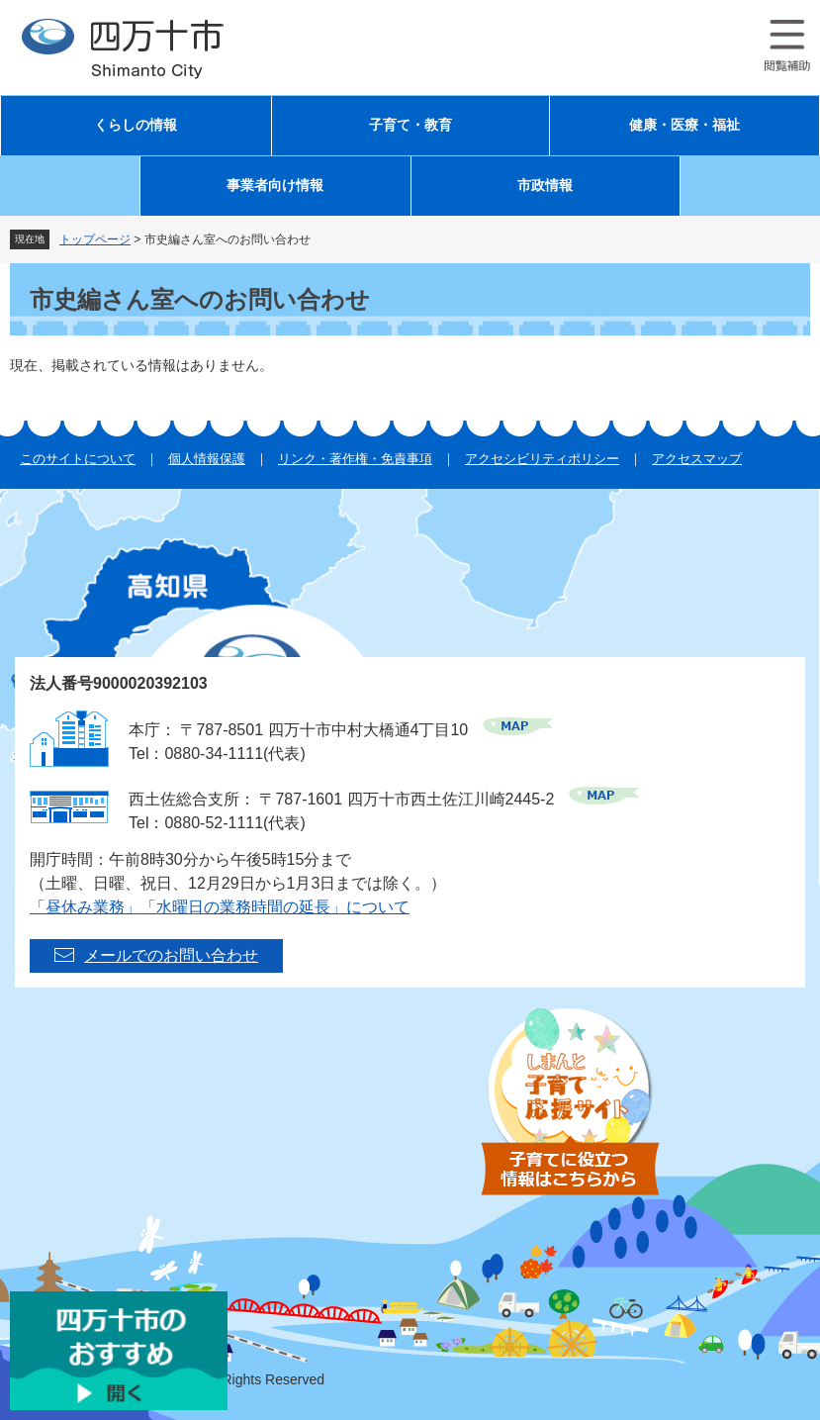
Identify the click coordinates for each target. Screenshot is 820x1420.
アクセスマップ (697, 458)
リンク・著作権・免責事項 (355, 458)
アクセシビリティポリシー (542, 458)
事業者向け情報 (275, 185)
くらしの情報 (135, 125)
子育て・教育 (410, 125)
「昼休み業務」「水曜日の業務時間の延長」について (220, 907)
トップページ (95, 239)
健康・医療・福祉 (684, 125)
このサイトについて (78, 458)
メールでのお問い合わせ (171, 955)
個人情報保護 (206, 458)
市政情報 (545, 185)
